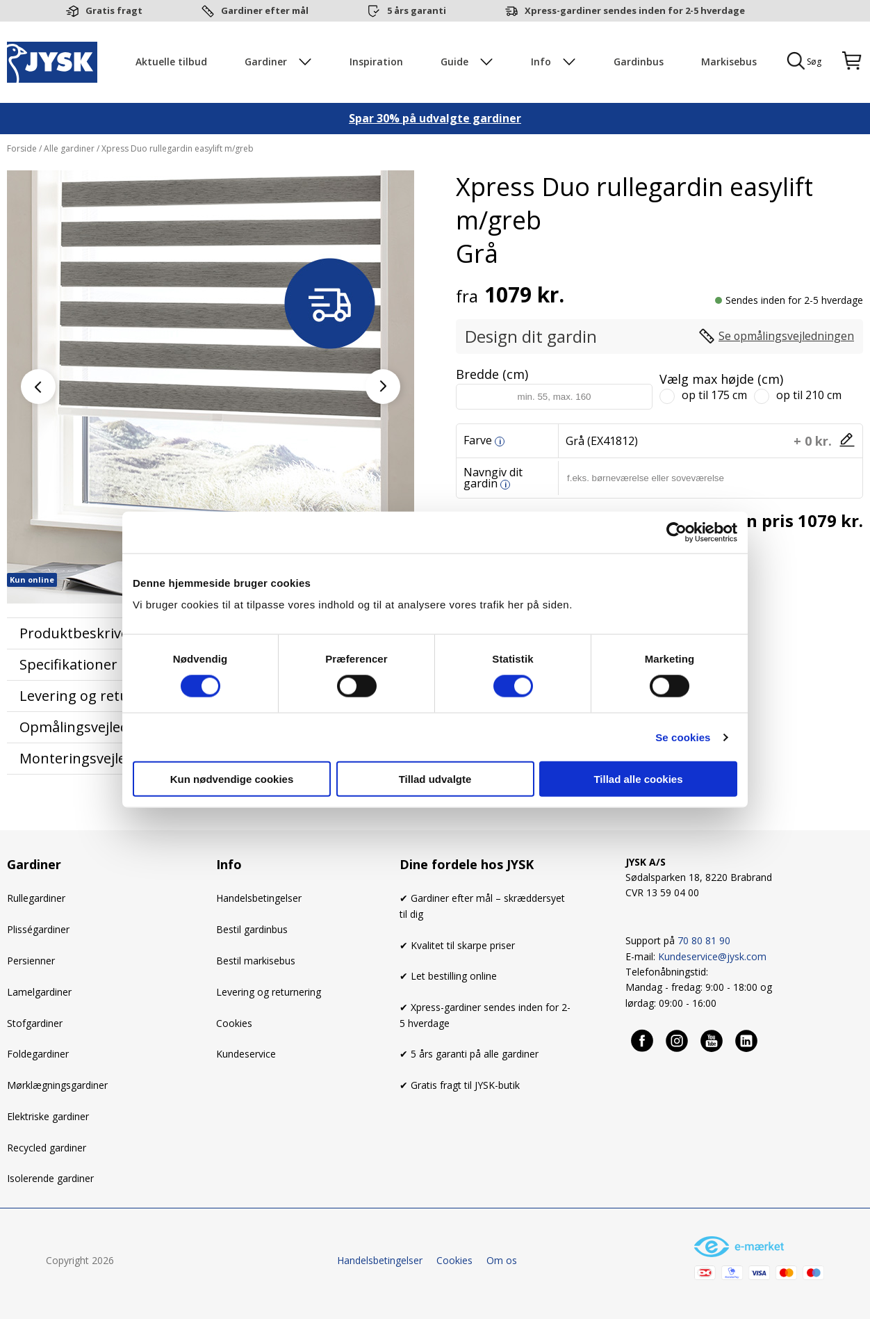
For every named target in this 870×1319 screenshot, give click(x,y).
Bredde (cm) (492, 375)
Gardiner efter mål (265, 10)
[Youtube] (712, 1042)
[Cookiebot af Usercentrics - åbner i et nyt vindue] (676, 531)
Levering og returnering (268, 993)
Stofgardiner (35, 1024)
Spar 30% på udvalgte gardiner (435, 120)
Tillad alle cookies (637, 779)
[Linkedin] (747, 1042)
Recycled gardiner (46, 1149)
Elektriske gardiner (48, 1117)
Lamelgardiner (39, 993)
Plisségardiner (38, 931)
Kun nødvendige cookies (232, 779)
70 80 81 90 (704, 942)
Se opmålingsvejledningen (785, 337)
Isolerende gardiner (50, 1180)
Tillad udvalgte (435, 779)
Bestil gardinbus (252, 931)
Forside (23, 150)
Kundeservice (246, 1055)
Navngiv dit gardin (493, 479)
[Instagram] (677, 1042)
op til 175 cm (714, 396)
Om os (501, 1262)
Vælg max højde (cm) (721, 380)
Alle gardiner (69, 150)
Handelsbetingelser (259, 900)
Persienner (31, 962)
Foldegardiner (38, 1055)
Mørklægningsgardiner (57, 1086)
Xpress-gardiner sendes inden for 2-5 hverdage (635, 10)
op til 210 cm (809, 396)
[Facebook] (643, 1042)
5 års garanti (416, 10)
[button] (383, 388)
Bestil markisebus (255, 962)
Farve (477, 441)
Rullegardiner (36, 900)
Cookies (234, 1024)
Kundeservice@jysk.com (712, 957)
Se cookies (682, 737)
